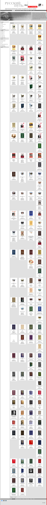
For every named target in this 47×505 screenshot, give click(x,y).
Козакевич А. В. (13, 240)
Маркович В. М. (31, 396)
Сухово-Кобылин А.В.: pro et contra (39, 330)
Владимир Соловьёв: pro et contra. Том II (40, 377)
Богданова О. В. (31, 110)
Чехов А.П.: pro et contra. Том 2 (22, 330)
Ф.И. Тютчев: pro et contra (22, 377)
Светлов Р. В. (39, 188)
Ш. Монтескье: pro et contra (22, 109)
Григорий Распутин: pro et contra (39, 99)
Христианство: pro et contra (22, 196)
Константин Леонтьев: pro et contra (39, 425)
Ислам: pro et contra (22, 311)
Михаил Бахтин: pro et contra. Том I (13, 483)
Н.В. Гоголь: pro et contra (40, 445)
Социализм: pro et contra (14, 196)
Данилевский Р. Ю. (31, 139)
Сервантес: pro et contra (40, 264)
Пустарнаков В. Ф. (31, 359)
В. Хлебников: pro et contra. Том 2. (22, 80)
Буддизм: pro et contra (39, 196)
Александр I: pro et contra (40, 320)
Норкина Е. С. (31, 198)
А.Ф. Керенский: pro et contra (13, 216)
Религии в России (3, 45)
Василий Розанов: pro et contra (22, 395)
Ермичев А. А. (39, 150)
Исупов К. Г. (14, 31)
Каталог (13, 10)
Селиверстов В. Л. (22, 406)
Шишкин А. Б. (13, 32)
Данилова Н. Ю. (31, 32)
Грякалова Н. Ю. (13, 475)
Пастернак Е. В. (13, 304)
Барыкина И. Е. (39, 246)
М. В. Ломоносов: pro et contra (31, 216)
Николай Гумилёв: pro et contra (22, 445)
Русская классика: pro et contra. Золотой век (31, 30)
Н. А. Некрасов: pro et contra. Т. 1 (22, 99)
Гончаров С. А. (39, 446)
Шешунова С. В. (39, 119)
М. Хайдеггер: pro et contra (39, 109)
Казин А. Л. (22, 179)
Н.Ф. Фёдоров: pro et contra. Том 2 (39, 367)
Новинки (23, 10)
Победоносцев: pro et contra (13, 405)
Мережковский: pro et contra (13, 425)
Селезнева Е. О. (39, 332)
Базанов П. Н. (13, 110)
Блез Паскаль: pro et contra (31, 255)
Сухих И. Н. (31, 227)
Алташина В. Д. (22, 110)
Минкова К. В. (13, 160)
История (40, 101)
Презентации (27, 10)
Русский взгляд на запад (39, 73)
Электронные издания (18, 10)
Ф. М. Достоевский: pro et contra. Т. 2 (14, 99)
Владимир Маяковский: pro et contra (22, 425)
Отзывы (31, 10)
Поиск (34, 10)
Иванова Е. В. (31, 239)
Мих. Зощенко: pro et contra (13, 138)
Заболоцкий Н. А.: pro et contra (22, 340)
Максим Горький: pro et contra (31, 128)
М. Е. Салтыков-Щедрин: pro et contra (22, 226)
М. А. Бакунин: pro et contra (22, 236)
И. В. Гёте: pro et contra (31, 138)
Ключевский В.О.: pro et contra (31, 283)
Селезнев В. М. (39, 331)
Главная (2, 11)
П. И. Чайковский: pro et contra (39, 61)
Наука (31, 257)
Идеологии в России (14, 111)
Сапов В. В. (22, 417)
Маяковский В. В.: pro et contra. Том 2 (39, 255)
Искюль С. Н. (39, 437)
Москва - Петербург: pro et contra (39, 415)
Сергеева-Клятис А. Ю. (22, 258)
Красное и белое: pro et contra (39, 128)
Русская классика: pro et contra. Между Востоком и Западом (14, 51)
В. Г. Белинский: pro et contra (39, 149)
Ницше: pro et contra (39, 358)
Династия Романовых (39, 82)
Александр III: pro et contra (13, 283)
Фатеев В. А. (13, 397)
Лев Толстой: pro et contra (31, 377)
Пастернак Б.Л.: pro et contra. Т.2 (22, 255)
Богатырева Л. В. (31, 31)
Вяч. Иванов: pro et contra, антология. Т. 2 (22, 30)
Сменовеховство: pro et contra (14, 109)
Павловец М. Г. (13, 83)
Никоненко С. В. (39, 72)
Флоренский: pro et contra (31, 367)
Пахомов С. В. (39, 197)
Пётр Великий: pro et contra (31, 405)
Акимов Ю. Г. (13, 159)
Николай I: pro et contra (22, 302)
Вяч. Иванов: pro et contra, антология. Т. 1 (13, 30)
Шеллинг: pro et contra (31, 358)
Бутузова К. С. (13, 239)
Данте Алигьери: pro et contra (13, 330)
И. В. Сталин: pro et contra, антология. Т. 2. (22, 50)
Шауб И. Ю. (14, 332)
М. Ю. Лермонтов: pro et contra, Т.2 (22, 138)
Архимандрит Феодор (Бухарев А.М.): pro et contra (31, 484)
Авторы (2, 30)
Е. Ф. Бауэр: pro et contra (40, 205)
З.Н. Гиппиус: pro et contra (39, 454)
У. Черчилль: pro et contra (31, 158)
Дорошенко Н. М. (31, 313)
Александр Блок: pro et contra (13, 474)
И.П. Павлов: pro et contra (39, 405)
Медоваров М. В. (22, 180)
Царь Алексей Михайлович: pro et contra (39, 226)
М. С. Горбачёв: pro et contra (31, 80)
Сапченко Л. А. (39, 275)
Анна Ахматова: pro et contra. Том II (31, 340)
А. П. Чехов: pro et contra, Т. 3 (31, 226)
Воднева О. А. (22, 313)
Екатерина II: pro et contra (39, 436)
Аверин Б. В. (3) (2, 32)
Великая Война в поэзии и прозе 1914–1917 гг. (14, 236)
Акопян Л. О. (31, 72)
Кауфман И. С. (31, 197)
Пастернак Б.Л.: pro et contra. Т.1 (13, 303)
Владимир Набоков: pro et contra (31, 415)
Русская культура (39, 63)
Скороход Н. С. (39, 206)
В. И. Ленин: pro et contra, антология (39, 50)
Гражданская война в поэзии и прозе (39, 117)
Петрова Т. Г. (39, 42)
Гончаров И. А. (13, 198)
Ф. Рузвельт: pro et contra (40, 158)
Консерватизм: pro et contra (31, 177)
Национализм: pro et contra (22, 177)
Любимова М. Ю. (31, 267)
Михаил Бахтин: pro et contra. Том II (39, 474)
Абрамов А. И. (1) (3, 31)
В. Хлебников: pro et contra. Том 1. (13, 80)
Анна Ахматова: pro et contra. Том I (22, 483)
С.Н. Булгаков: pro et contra (39, 464)
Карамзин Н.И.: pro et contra (39, 274)
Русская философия (14, 63)
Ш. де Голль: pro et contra (14, 158)
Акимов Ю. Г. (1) (2, 33)
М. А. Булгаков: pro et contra (31, 109)
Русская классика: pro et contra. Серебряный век (40, 30)
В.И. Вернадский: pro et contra (22, 464)
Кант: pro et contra (14, 435)
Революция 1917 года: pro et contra (22, 61)
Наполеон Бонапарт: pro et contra (22, 216)
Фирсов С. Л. (39, 81)
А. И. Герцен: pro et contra (13, 177)
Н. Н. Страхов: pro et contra (31, 89)
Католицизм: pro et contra (40, 302)
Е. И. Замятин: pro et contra (31, 265)
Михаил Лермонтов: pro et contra (31, 425)
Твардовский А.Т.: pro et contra (31, 330)
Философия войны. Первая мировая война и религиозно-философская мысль (31, 237)
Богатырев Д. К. (22, 198)
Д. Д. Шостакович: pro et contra (31, 71)
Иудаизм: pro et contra (31, 196)
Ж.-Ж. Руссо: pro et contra (31, 436)
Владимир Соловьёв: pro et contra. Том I (40, 386)
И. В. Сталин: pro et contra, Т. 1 (31, 50)
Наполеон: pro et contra (31, 302)
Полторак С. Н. (31, 159)
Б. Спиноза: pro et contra (31, 473)
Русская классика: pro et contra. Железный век (40, 40)
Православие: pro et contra (39, 395)
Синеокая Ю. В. (39, 359)
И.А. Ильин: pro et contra (22, 435)
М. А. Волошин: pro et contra (31, 61)
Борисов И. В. (13, 197)
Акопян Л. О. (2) (2, 34)
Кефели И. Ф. (31, 314)
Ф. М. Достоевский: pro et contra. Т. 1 (40, 89)
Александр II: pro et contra (22, 283)
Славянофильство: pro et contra (14, 395)
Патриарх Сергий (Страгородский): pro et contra (39, 139)
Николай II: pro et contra (39, 80)
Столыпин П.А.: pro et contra (39, 283)
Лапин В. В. (39, 217)
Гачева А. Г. (14, 379)
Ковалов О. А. (39, 207)
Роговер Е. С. (31, 140)
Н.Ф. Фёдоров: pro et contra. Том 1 (13, 377)
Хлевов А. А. (31, 52)
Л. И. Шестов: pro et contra (13, 61)
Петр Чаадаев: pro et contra (22, 358)
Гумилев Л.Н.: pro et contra (31, 312)
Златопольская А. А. (31, 437)
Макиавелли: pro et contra (22, 415)
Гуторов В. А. (39, 52)
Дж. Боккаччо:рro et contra (13, 128)
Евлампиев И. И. (39, 237)
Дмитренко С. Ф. (22, 227)
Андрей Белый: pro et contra (39, 483)
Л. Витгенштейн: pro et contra (39, 71)
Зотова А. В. (31, 160)
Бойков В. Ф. (39, 387)
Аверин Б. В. (31, 417)
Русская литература (40, 43)
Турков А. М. (31, 331)
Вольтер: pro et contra (39, 311)
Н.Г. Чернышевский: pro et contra (14, 358)
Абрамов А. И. (13, 437)
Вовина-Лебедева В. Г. (39, 228)
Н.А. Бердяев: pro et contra (22, 474)
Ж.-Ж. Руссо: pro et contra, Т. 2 (39, 167)
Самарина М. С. (13, 331)
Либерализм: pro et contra (39, 186)
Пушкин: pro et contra (30, 395)
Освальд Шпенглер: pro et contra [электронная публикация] (14, 416)
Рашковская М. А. (22, 257)
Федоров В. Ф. (39, 397)
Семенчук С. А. (22, 161)
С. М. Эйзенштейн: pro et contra (22, 158)
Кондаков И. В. (22, 52)
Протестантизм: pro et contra (39, 293)
